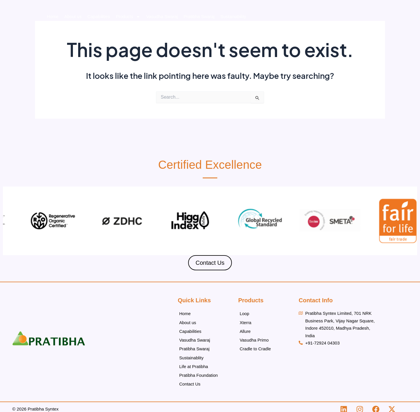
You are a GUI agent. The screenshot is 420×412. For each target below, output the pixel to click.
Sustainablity (191, 355)
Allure (245, 330)
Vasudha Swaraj (225, 20)
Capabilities (161, 20)
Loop (244, 313)
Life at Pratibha (329, 20)
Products (191, 20)
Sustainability (296, 20)
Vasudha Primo (254, 338)
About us (135, 20)
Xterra (246, 321)
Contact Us (406, 20)
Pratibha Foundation (370, 20)
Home (115, 20)
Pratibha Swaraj (262, 20)
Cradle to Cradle (256, 346)
